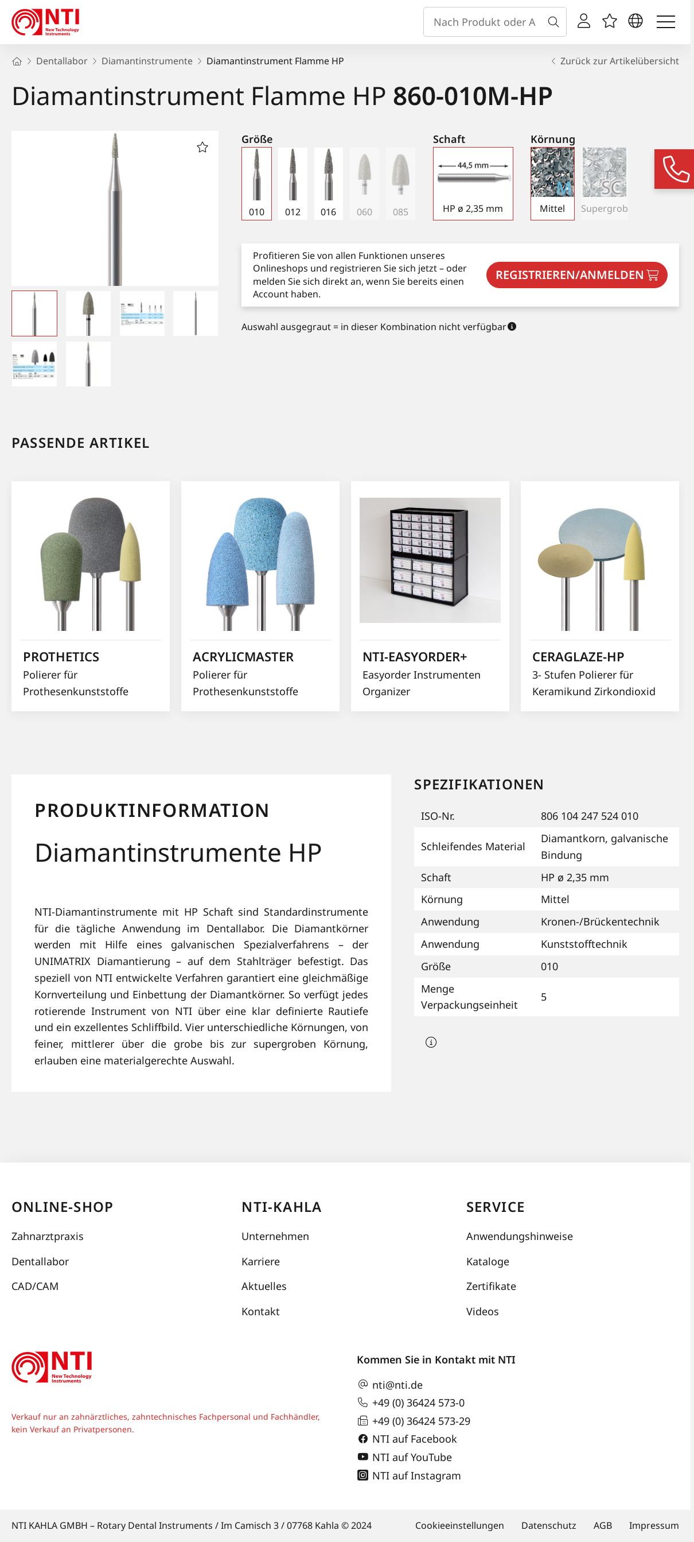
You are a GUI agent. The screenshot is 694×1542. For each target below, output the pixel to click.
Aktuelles (264, 1286)
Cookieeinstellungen (459, 1525)
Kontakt (260, 1311)
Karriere (260, 1261)
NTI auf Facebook (407, 1439)
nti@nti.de (390, 1384)
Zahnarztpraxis (47, 1236)
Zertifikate (491, 1286)
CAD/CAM (35, 1286)
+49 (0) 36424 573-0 (411, 1402)
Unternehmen (275, 1236)
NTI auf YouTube (404, 1457)
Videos (482, 1311)
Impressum (654, 1525)
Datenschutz (548, 1525)
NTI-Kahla (281, 1206)
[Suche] (555, 21)
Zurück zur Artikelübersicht (614, 60)
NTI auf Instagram (409, 1475)
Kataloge (487, 1261)
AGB (603, 1525)
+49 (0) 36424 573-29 (413, 1421)
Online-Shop (62, 1206)
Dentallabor (40, 1261)
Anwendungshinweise (519, 1236)
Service (495, 1206)
